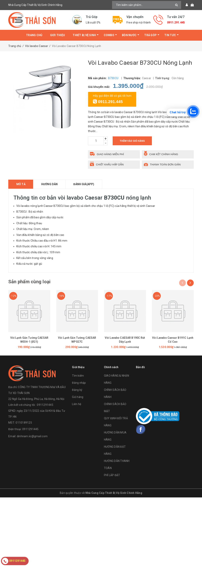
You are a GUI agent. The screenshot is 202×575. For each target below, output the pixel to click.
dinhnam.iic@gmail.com (32, 436)
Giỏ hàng (77, 397)
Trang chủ (34, 35)
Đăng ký (77, 389)
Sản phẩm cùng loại (29, 281)
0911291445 (30, 429)
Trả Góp (150, 35)
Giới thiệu (57, 35)
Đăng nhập (79, 382)
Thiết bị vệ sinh (84, 35)
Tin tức (170, 35)
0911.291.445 (176, 22)
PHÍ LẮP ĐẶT (112, 475)
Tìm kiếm (78, 375)
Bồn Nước (129, 35)
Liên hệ (76, 404)
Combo (109, 35)
